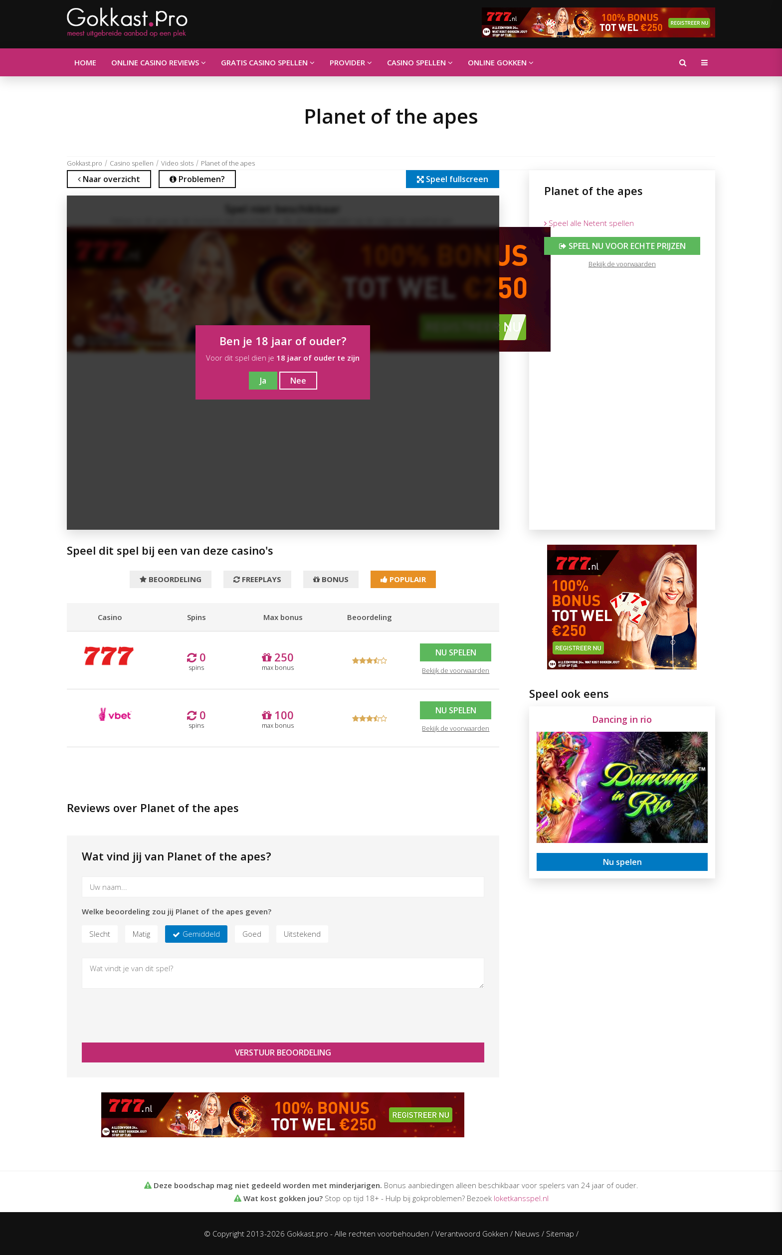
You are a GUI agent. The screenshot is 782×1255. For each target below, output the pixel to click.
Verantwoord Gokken (471, 1234)
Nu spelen (455, 652)
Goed (251, 934)
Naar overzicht (109, 179)
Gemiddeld (201, 934)
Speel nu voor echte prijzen (622, 245)
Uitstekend (302, 934)
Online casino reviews (158, 62)
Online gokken (501, 62)
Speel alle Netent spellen (589, 223)
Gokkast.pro (84, 163)
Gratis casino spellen (268, 62)
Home (85, 62)
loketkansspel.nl (521, 1198)
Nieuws (527, 1234)
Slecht (99, 934)
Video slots (177, 163)
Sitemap (560, 1234)
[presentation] (157, 1015)
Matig (141, 934)
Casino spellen (420, 62)
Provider (351, 62)
